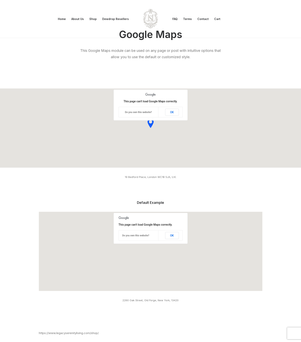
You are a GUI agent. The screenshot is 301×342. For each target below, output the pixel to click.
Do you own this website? (138, 112)
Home (62, 19)
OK (172, 112)
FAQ (175, 19)
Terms (187, 19)
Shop (93, 19)
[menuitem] (62, 19)
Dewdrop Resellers (115, 19)
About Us (77, 19)
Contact (203, 19)
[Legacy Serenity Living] (150, 19)
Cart (217, 19)
